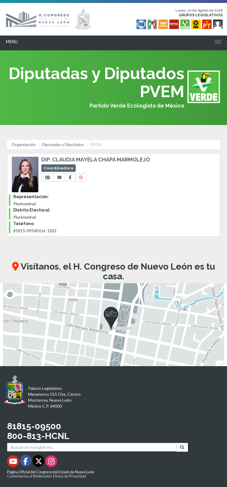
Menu (12, 41)
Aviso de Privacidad (70, 476)
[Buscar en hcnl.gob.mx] (91, 447)
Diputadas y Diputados (63, 144)
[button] (113, 324)
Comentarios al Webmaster (29, 476)
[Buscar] (182, 447)
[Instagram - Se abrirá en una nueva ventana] (51, 462)
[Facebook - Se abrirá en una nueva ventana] (26, 462)
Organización (24, 144)
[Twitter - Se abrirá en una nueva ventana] (39, 462)
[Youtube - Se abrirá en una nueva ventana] (13, 462)
